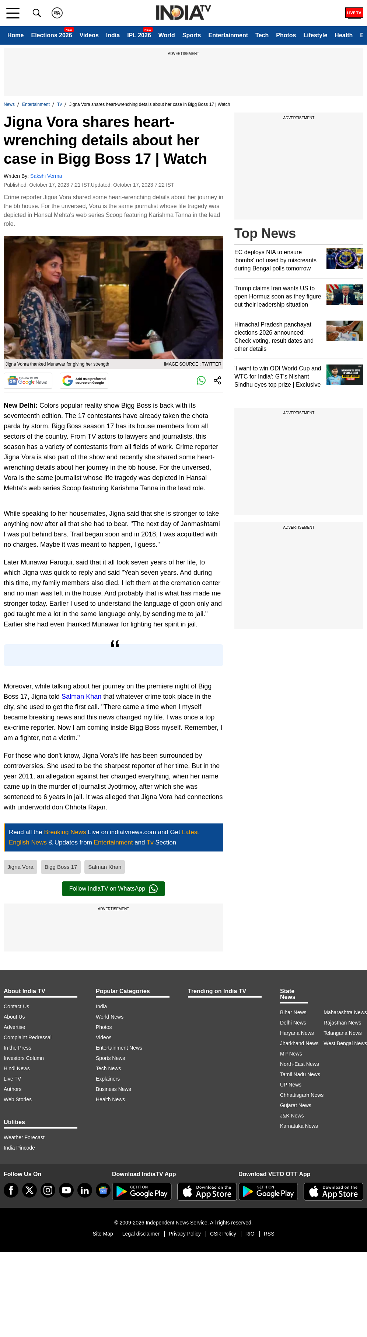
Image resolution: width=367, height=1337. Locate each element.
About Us (14, 1017)
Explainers (108, 1079)
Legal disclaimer (141, 1234)
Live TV (12, 1079)
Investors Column (24, 1058)
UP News (290, 1085)
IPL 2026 (139, 35)
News (9, 104)
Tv (59, 104)
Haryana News (297, 1033)
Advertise (14, 1027)
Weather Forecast (24, 1137)
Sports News (110, 1058)
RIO (250, 1234)
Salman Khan (81, 696)
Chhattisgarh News (302, 1095)
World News (109, 1017)
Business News (113, 1089)
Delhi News (293, 1023)
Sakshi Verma (46, 176)
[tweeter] (29, 1190)
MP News (291, 1054)
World (166, 35)
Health (344, 35)
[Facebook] (11, 1190)
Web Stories (18, 1099)
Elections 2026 (51, 35)
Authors (12, 1089)
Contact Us (16, 1006)
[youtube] (66, 1190)
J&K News (292, 1116)
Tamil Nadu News (300, 1074)
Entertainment (228, 35)
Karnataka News (299, 1126)
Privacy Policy (185, 1234)
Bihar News (293, 1012)
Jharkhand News (299, 1043)
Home (15, 35)
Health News (110, 1099)
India (113, 35)
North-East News (299, 1064)
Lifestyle (315, 35)
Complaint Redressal (28, 1037)
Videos (89, 35)
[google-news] (103, 1190)
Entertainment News (119, 1048)
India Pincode (19, 1148)
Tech (262, 35)
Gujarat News (295, 1105)
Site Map (102, 1234)
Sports (191, 35)
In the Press (17, 1048)
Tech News (108, 1068)
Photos (286, 35)
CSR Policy (223, 1234)
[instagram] (48, 1190)
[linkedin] (84, 1190)
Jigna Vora (20, 867)
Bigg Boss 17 (61, 867)
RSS (269, 1234)
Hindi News (17, 1068)
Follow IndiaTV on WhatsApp (113, 888)
